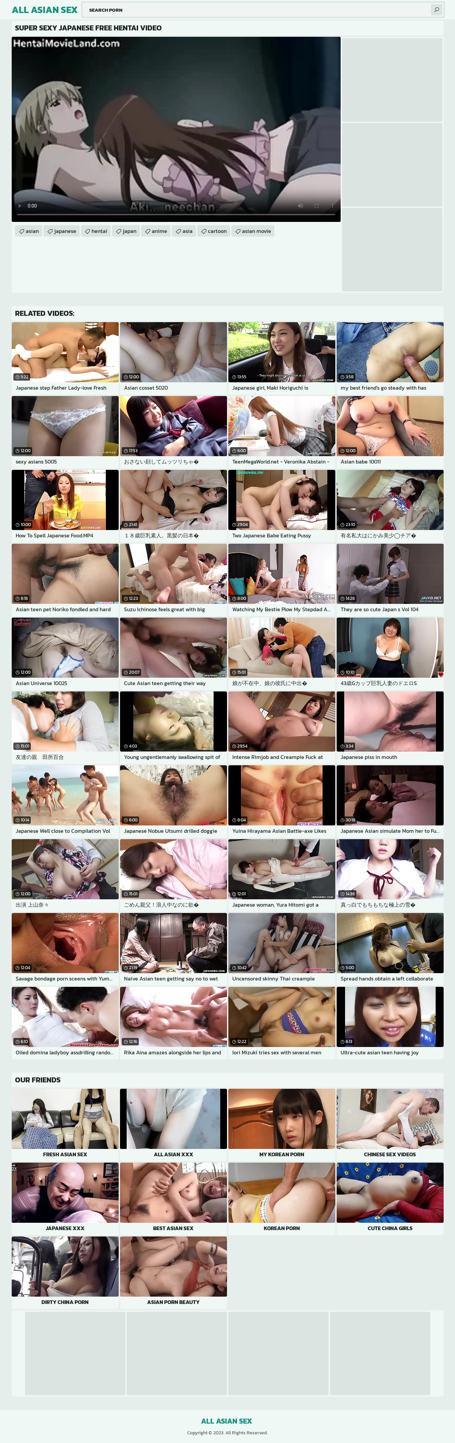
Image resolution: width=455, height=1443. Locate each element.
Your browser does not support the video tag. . (176, 129)
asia (188, 231)
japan (129, 231)
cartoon (217, 231)
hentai (99, 231)
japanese (65, 231)
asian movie (256, 231)
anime (159, 231)
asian (32, 231)
